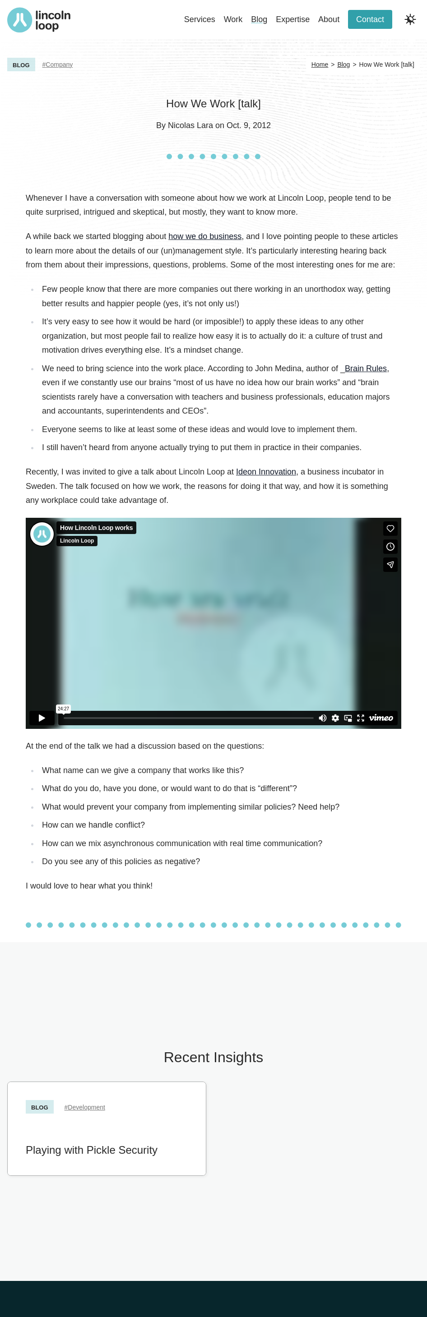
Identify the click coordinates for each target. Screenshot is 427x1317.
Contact (370, 19)
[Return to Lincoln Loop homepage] (38, 19)
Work (233, 19)
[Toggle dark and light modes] (410, 19)
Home (319, 64)
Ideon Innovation (266, 471)
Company (59, 64)
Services (199, 19)
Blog (259, 19)
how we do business (204, 236)
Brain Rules (366, 368)
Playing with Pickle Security (92, 1149)
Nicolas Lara (190, 125)
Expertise (293, 19)
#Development (85, 1107)
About (328, 19)
